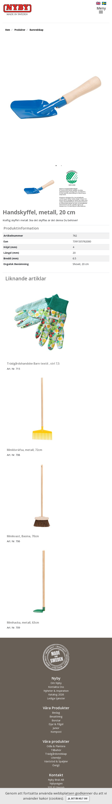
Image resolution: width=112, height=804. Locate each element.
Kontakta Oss (56, 687)
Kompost (56, 731)
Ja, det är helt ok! (77, 798)
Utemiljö (56, 757)
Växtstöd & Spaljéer (56, 761)
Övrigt (56, 765)
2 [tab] (61, 165)
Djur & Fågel (56, 724)
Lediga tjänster (56, 698)
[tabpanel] (56, 102)
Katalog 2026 (56, 694)
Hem (7, 29)
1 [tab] (56, 165)
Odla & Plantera (56, 746)
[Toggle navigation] (103, 10)
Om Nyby (56, 683)
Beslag (56, 712)
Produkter (19, 29)
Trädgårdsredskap (56, 753)
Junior (56, 728)
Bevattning (56, 716)
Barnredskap (36, 29)
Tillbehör (56, 750)
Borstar (56, 720)
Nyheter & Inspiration (56, 690)
